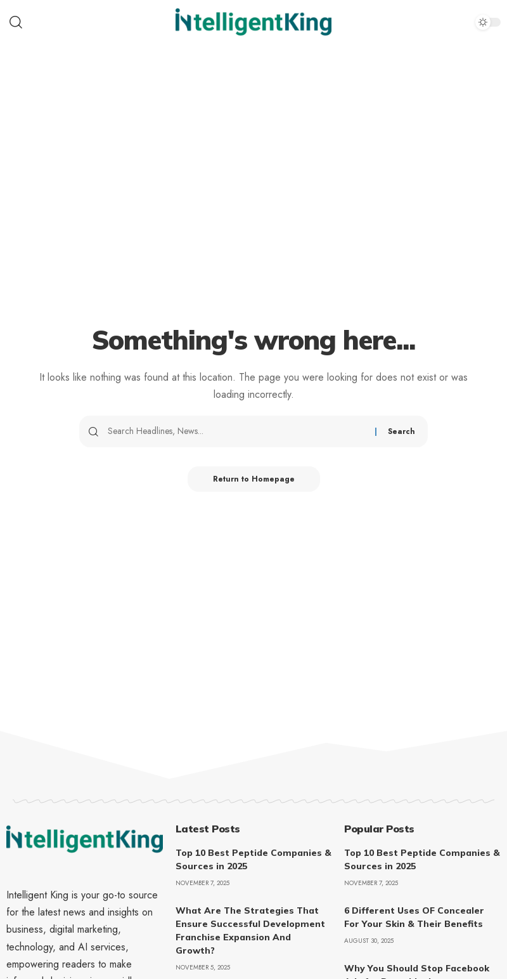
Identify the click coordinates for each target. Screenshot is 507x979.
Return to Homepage (254, 479)
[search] (85, 22)
